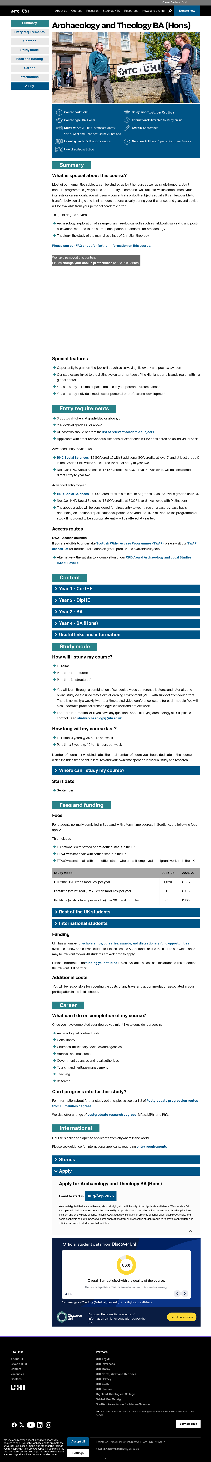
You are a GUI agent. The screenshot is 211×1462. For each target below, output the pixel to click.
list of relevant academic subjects (128, 432)
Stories (64, 1159)
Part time (168, 112)
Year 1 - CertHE (73, 589)
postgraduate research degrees (112, 1114)
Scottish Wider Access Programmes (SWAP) (129, 543)
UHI (98, 1411)
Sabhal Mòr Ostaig (108, 1399)
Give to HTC (19, 1364)
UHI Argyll (103, 1359)
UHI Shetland (104, 1389)
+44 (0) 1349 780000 (109, 1449)
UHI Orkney (103, 1379)
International (30, 77)
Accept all (78, 1441)
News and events (153, 10)
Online (90, 141)
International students (81, 923)
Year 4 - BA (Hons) (76, 623)
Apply (29, 86)
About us (61, 10)
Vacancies (17, 1374)
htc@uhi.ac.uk (130, 1449)
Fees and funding (29, 59)
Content (29, 41)
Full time (155, 112)
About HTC (18, 1359)
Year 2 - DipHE (72, 600)
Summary (29, 23)
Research (92, 10)
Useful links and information (87, 634)
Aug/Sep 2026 (101, 1196)
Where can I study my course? (89, 770)
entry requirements (152, 1146)
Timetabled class (83, 149)
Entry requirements (29, 32)
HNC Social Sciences (73, 457)
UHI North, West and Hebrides (116, 1374)
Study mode (29, 50)
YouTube (31, 1425)
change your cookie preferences (87, 263)
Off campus (103, 141)
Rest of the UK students (82, 912)
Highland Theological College (115, 1394)
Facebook (14, 1425)
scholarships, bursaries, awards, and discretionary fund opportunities (135, 943)
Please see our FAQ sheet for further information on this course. (101, 246)
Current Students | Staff (174, 2)
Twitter (22, 1425)
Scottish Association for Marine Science (123, 1404)
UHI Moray (103, 1369)
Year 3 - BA (68, 612)
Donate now (187, 10)
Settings (78, 1453)
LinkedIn (40, 1425)
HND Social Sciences (73, 494)
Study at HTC (111, 10)
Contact (16, 1369)
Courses (76, 10)
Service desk (188, 1423)
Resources (131, 10)
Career (29, 68)
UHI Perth (102, 1384)
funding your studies (101, 963)
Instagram (48, 1425)
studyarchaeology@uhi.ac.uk (99, 718)
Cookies (16, 1379)
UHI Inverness (105, 1364)
